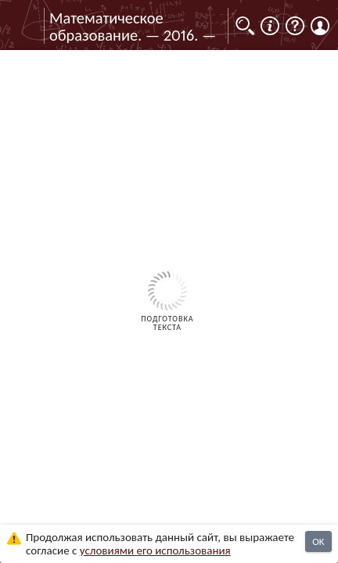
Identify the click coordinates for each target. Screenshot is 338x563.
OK (318, 541)
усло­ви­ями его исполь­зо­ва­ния (155, 550)
